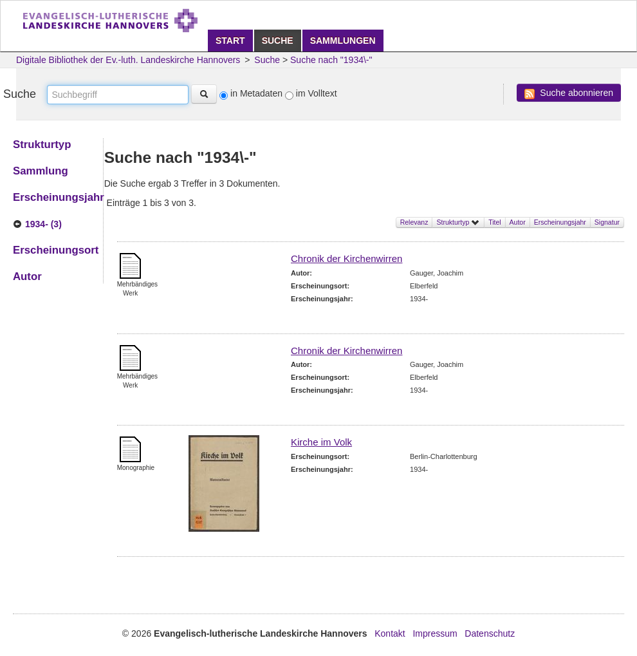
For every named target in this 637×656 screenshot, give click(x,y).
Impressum (434, 633)
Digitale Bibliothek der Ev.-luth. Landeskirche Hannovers (128, 60)
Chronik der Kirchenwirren (346, 258)
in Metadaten (256, 93)
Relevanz (414, 222)
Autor (518, 222)
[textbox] (118, 94)
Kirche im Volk (321, 441)
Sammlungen (343, 40)
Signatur (607, 222)
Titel (494, 222)
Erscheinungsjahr (560, 222)
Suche (277, 40)
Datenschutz (490, 633)
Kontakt (389, 633)
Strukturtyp (458, 222)
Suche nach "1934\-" (331, 60)
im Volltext (316, 93)
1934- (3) (43, 224)
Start (230, 40)
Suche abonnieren (568, 93)
